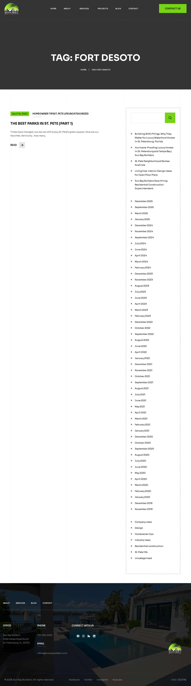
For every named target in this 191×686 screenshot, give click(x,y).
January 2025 (142, 219)
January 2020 (142, 497)
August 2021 (142, 388)
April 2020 (141, 479)
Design (139, 527)
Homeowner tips (144, 534)
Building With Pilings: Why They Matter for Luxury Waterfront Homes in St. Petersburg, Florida (155, 137)
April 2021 (140, 412)
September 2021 (144, 382)
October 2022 (142, 328)
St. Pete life (141, 552)
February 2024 (143, 267)
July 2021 (140, 394)
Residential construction (149, 546)
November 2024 (144, 231)
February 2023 (143, 315)
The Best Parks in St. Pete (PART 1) (42, 127)
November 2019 (144, 509)
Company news (143, 522)
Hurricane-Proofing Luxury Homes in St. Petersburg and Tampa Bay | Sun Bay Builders (154, 151)
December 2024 (144, 225)
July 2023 (140, 291)
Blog (118, 8)
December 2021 (143, 364)
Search (170, 118)
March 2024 (141, 261)
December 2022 (144, 322)
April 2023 (141, 303)
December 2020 (144, 436)
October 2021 (142, 376)
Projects (103, 8)
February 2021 (142, 424)
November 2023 (144, 279)
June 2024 (141, 249)
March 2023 (141, 309)
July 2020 (140, 460)
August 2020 (142, 454)
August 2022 (142, 340)
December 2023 (144, 273)
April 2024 (141, 255)
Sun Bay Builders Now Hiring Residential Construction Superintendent (151, 184)
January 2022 (142, 358)
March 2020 (141, 485)
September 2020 (144, 448)
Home (53, 8)
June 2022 (141, 346)
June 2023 (141, 297)
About (67, 8)
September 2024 (144, 237)
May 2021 (140, 406)
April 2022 (141, 352)
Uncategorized (143, 558)
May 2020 (140, 472)
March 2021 (141, 418)
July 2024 (140, 243)
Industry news (143, 540)
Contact (133, 8)
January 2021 (142, 430)
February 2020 (143, 491)
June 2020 (141, 466)
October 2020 (143, 442)
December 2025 (144, 201)
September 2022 (144, 334)
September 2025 (144, 207)
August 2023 (142, 285)
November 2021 (143, 370)
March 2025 (141, 213)
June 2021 (140, 400)
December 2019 (143, 503)
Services (84, 8)
